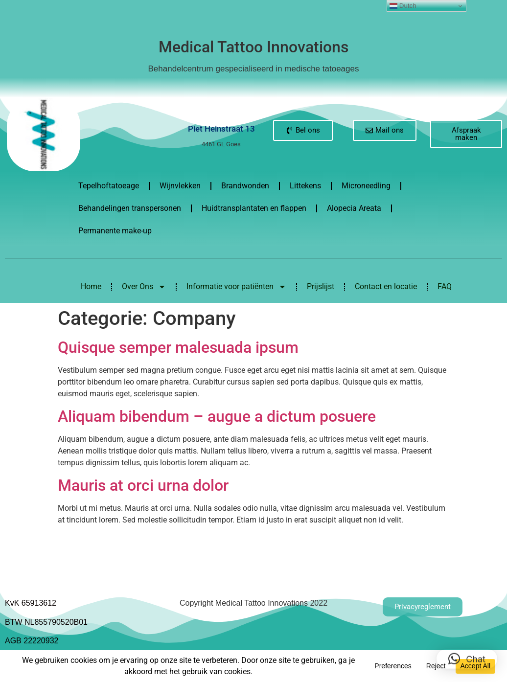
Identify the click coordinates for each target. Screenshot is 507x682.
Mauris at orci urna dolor (143, 485)
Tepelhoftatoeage (108, 185)
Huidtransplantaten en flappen (254, 208)
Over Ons (144, 287)
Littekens (305, 185)
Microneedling (366, 185)
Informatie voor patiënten (236, 287)
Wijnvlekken (180, 185)
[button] (467, 653)
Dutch (403, 6)
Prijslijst (320, 286)
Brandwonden (245, 185)
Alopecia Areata (354, 208)
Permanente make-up (115, 230)
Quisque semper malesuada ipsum (178, 347)
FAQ (445, 286)
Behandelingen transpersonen (129, 208)
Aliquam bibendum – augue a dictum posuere (217, 416)
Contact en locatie (386, 286)
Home (91, 286)
